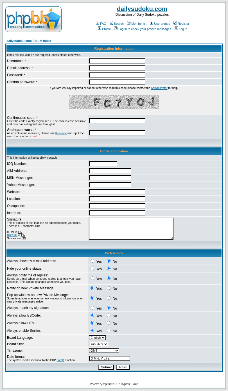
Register (181, 23)
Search (117, 23)
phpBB (106, 384)
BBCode (12, 235)
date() (60, 360)
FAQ (101, 23)
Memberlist (136, 23)
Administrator (159, 88)
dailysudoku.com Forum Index (28, 40)
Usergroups (160, 23)
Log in (181, 29)
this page (61, 133)
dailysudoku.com (142, 8)
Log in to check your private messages (142, 29)
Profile (104, 29)
